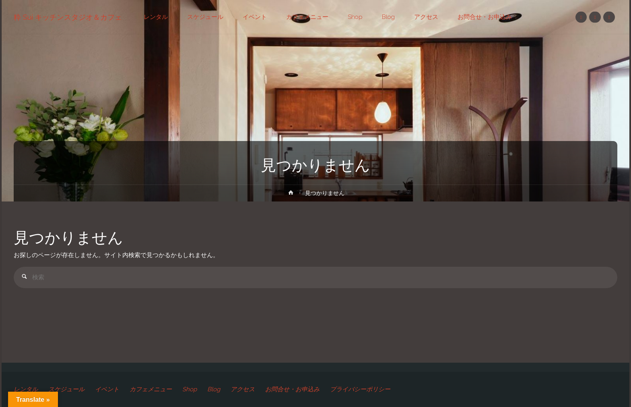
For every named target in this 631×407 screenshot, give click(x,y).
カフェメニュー (151, 389)
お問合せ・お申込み (292, 389)
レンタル (26, 389)
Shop (189, 389)
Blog (213, 389)
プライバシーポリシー (360, 389)
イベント (107, 389)
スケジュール (66, 389)
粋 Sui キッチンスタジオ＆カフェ (68, 17)
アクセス (243, 389)
